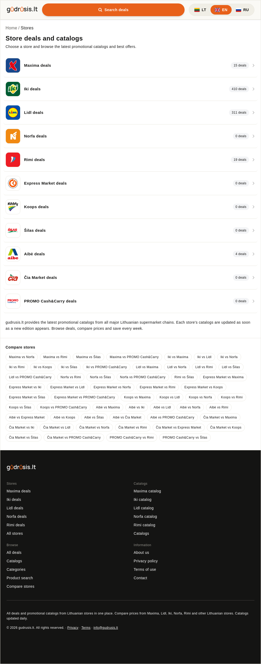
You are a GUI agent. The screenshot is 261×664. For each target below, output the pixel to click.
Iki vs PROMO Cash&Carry (106, 367)
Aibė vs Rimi (218, 407)
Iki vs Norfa (229, 357)
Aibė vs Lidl (162, 407)
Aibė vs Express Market (27, 417)
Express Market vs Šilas (27, 397)
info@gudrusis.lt (106, 628)
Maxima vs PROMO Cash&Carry (134, 357)
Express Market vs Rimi (158, 387)
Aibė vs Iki (136, 407)
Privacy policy (146, 561)
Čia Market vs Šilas (23, 437)
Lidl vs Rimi (204, 367)
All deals (14, 552)
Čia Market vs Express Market (178, 427)
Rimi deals (16, 525)
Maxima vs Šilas (88, 357)
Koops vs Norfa (200, 397)
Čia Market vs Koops (225, 427)
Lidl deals (15, 508)
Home (11, 28)
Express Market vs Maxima (223, 377)
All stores (15, 533)
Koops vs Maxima (137, 397)
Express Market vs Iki (25, 387)
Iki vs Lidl (204, 357)
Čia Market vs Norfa (94, 427)
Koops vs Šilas (20, 407)
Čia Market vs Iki (21, 427)
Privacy (72, 628)
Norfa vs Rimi (71, 377)
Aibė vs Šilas (94, 417)
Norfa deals (17, 516)
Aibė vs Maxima (108, 407)
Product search (20, 578)
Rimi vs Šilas (184, 377)
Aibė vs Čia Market (127, 417)
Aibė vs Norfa (190, 407)
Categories (16, 569)
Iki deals (14, 499)
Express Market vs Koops (203, 387)
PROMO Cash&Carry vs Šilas (185, 437)
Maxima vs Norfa (21, 357)
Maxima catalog (147, 491)
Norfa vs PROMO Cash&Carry (143, 377)
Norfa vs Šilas (100, 377)
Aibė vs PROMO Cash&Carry (172, 417)
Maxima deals (19, 491)
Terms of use (145, 569)
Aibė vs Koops (64, 417)
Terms (86, 628)
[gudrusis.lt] (22, 9)
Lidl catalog (144, 508)
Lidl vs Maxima (147, 367)
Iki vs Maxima (178, 357)
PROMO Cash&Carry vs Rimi (132, 437)
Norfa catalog (145, 516)
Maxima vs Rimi (55, 357)
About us (141, 552)
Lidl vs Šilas (231, 367)
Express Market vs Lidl (67, 387)
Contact (140, 578)
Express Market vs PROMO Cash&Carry (84, 397)
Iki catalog (143, 499)
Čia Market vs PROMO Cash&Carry (74, 437)
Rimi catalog (144, 525)
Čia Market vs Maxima (220, 417)
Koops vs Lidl (170, 397)
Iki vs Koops (43, 367)
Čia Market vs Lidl (56, 427)
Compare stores (20, 586)
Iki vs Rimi (17, 367)
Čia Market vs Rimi (132, 427)
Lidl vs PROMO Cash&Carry (30, 377)
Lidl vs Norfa (176, 367)
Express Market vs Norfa (112, 387)
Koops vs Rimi (232, 397)
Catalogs (141, 533)
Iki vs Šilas (69, 367)
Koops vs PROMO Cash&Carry (63, 407)
